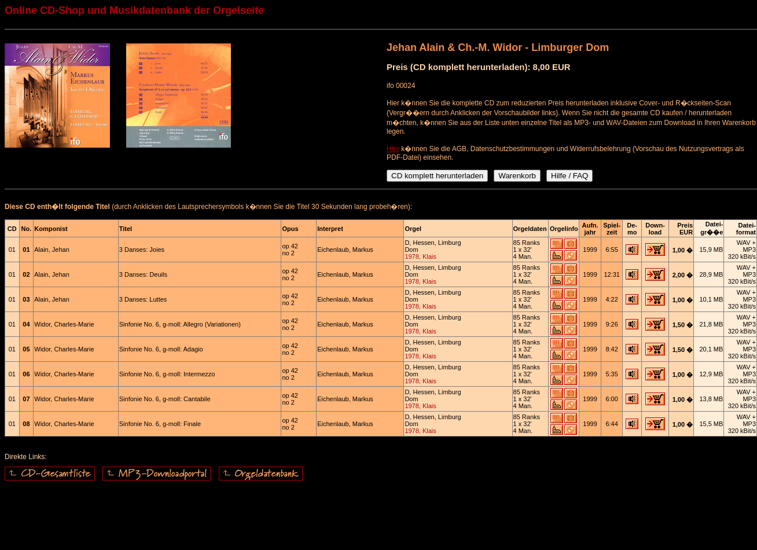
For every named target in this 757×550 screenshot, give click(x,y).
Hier (393, 149)
